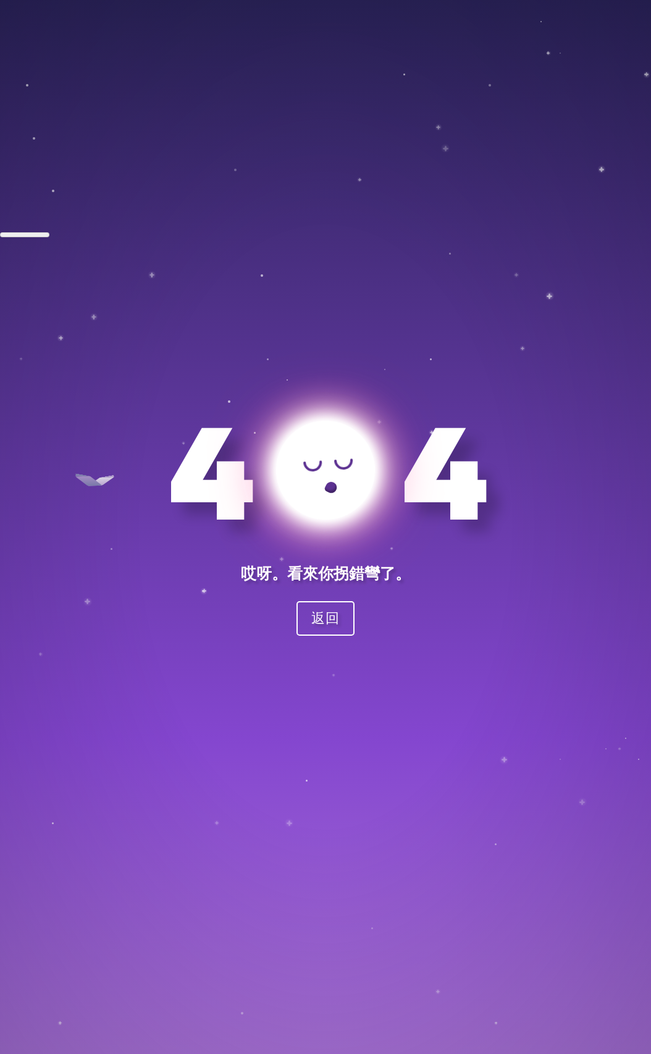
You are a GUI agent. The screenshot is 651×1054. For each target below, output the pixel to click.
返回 (325, 617)
